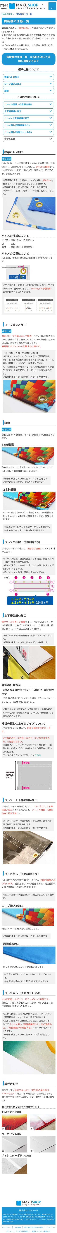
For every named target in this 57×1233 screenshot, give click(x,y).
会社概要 (18, 1227)
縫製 (6, 90)
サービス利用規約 (22, 1231)
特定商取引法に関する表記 (33, 1227)
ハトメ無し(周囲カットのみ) (18, 132)
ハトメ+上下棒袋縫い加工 (16, 118)
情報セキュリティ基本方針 (41, 1231)
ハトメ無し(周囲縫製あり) (17, 125)
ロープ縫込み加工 (12, 83)
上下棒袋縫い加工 (12, 111)
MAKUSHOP (7, 14)
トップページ (6, 1227)
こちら (38, 755)
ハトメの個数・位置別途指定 (18, 104)
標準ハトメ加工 (11, 76)
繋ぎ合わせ (9, 139)
